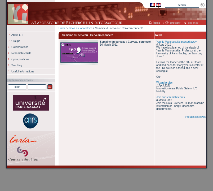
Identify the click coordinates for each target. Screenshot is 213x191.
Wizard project (164, 82)
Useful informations (22, 71)
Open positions (20, 59)
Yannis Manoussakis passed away (176, 41)
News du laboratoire (80, 28)
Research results (21, 53)
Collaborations (19, 47)
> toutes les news (195, 116)
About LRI (17, 34)
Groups (15, 41)
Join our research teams (170, 97)
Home (62, 28)
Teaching (16, 65)
